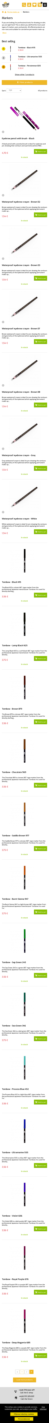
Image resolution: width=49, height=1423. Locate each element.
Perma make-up (13, 12)
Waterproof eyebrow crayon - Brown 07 (21, 328)
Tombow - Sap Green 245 (14, 962)
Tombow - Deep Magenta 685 (16, 1342)
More (4, 33)
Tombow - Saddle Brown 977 (15, 835)
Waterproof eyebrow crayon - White (19, 518)
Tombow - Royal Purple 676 (15, 1279)
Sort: (4, 91)
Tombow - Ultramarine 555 (30, 56)
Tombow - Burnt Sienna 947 (15, 899)
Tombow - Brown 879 (12, 709)
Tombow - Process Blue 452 (15, 1089)
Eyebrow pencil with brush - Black (18, 138)
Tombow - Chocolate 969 (14, 772)
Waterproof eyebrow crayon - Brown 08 (21, 392)
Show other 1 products (24, 74)
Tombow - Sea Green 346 (14, 1025)
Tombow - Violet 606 (12, 1215)
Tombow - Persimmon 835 (29, 66)
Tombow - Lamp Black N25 (14, 645)
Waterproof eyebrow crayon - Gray (19, 455)
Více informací (43, 1408)
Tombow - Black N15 (26, 47)
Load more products (24, 1380)
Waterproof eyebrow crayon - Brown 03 (21, 265)
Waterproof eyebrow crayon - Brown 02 (21, 202)
